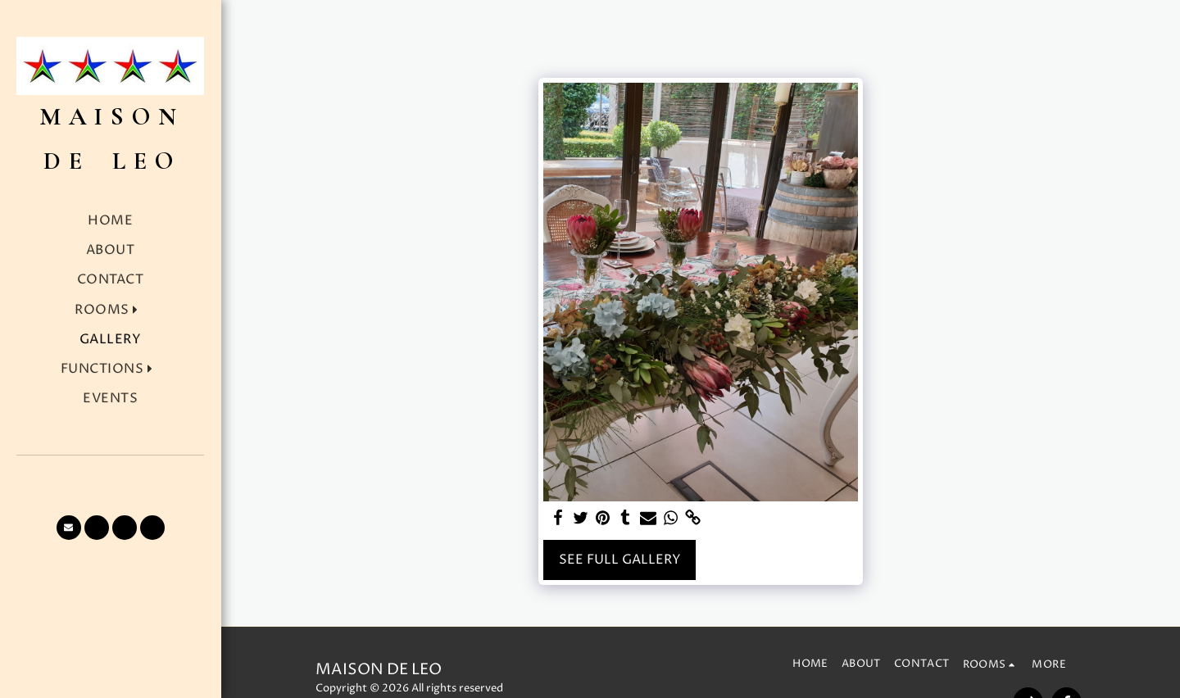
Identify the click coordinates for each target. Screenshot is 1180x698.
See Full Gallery (620, 560)
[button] (110, 310)
